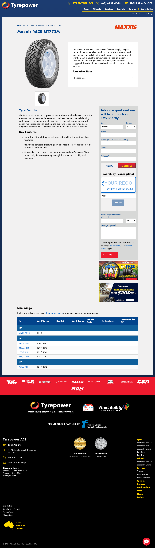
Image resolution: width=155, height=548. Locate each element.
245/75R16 (24, 348)
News (141, 14)
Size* (103, 123)
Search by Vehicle (144, 442)
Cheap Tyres (8, 515)
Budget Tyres (8, 512)
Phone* (114, 139)
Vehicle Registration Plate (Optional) (111, 216)
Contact (133, 9)
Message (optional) (108, 225)
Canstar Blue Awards (11, 509)
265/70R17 (24, 367)
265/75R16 (24, 352)
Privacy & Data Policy (17, 544)
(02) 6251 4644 (110, 3)
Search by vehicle (54, 312)
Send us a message (17, 462)
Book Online (146, 9)
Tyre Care (141, 452)
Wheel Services (143, 477)
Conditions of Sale (32, 544)
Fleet (134, 14)
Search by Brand (144, 449)
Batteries (140, 471)
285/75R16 (24, 356)
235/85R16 (24, 343)
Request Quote (109, 255)
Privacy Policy (115, 245)
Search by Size (143, 445)
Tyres (86, 9)
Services (109, 9)
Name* (104, 131)
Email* (103, 147)
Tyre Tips (140, 455)
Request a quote (138, 3)
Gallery (149, 14)
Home (21, 25)
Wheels (97, 9)
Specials (121, 9)
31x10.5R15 (24, 333)
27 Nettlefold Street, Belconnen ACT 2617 (22, 451)
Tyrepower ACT (80, 3)
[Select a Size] (103, 78)
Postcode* (105, 156)
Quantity (129, 123)
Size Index (7, 506)
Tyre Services (142, 474)
